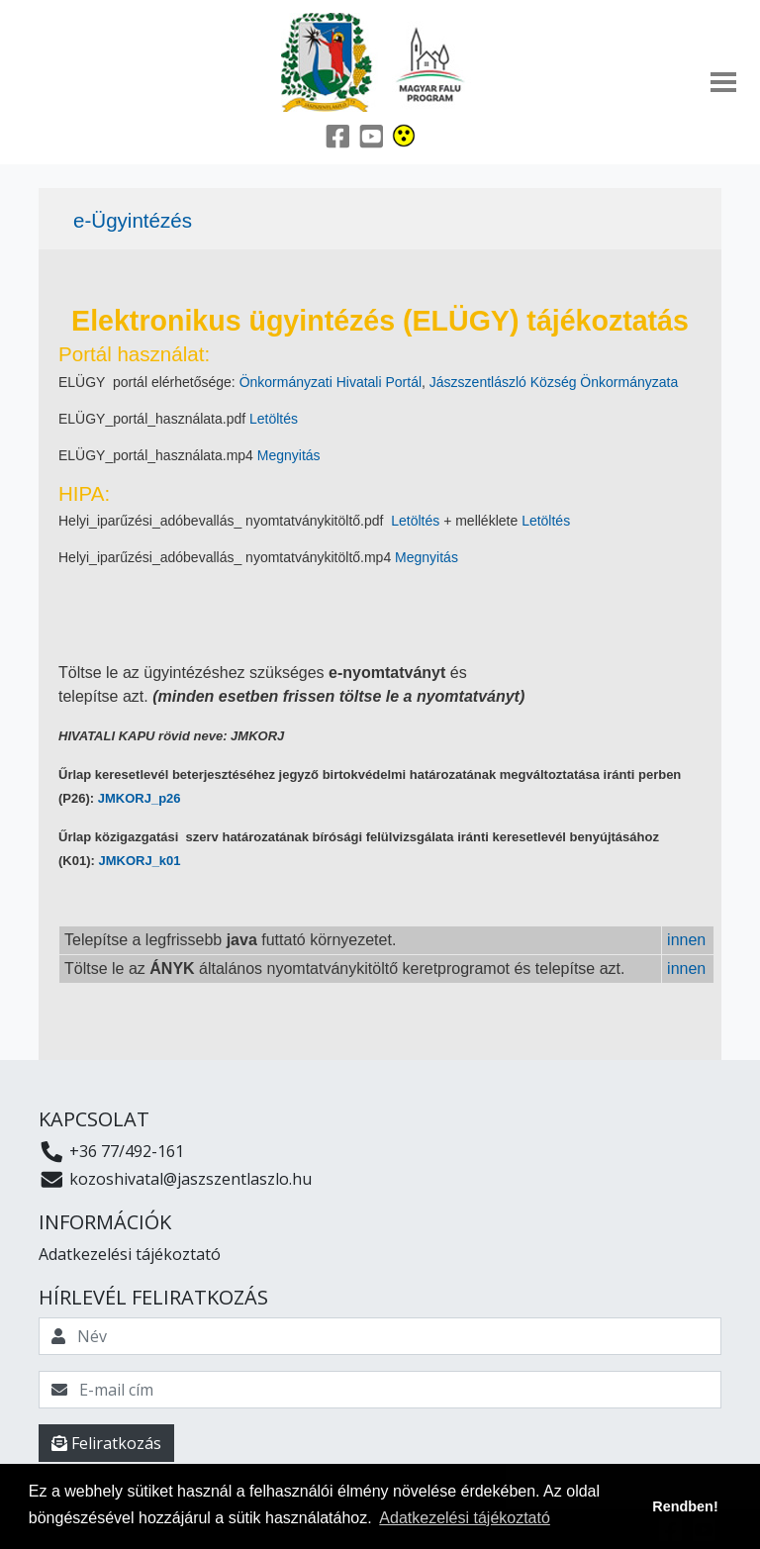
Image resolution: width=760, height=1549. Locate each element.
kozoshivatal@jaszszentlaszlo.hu (175, 1179)
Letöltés (273, 419)
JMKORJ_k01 (139, 860)
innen (686, 939)
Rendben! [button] (684, 1506)
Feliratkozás (106, 1443)
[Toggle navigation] (723, 82)
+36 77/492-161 (111, 1151)
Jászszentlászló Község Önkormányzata (553, 382)
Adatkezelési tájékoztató (130, 1254)
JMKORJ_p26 (139, 798)
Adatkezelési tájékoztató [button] (464, 1517)
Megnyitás (289, 455)
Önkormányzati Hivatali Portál (330, 382)
